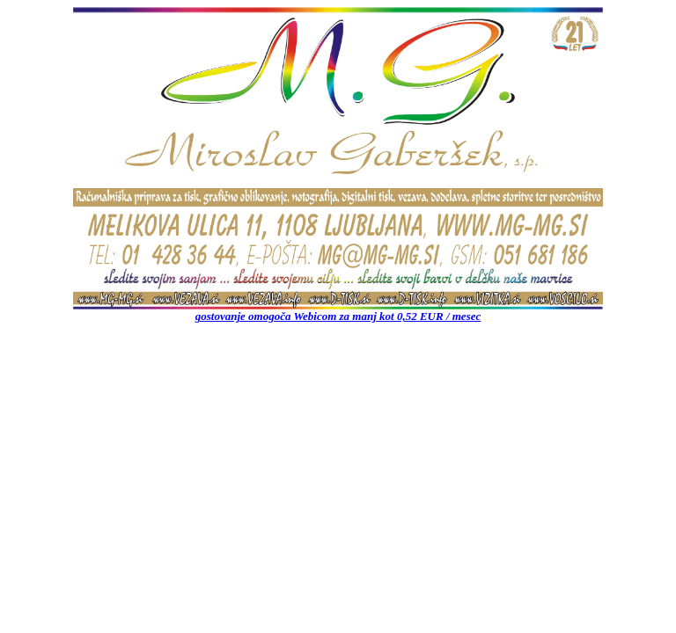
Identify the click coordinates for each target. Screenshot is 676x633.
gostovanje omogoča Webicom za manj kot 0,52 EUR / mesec (338, 316)
